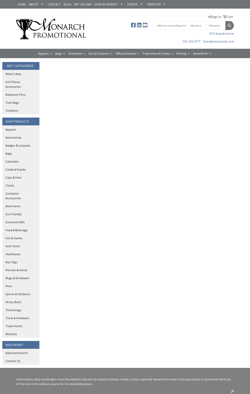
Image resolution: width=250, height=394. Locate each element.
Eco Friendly (13, 214)
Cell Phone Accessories (13, 84)
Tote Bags (12, 102)
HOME (22, 4)
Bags (58, 53)
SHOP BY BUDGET (106, 4)
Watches (11, 334)
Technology (13, 310)
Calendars (12, 161)
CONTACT (54, 4)
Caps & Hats (13, 177)
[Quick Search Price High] (216, 25)
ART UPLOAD (83, 4)
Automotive (13, 137)
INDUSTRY (154, 4)
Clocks (9, 185)
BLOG (67, 4)
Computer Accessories (13, 195)
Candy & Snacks (15, 169)
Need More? (201, 53)
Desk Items (12, 206)
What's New (13, 74)
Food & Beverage (16, 230)
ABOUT (33, 4)
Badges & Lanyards (17, 145)
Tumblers (11, 110)
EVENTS (132, 4)
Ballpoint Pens (15, 95)
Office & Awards (126, 53)
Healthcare (12, 254)
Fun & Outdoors (98, 53)
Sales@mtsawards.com (218, 41)
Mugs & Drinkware (17, 278)
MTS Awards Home (221, 33)
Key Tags (11, 262)
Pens (8, 286)
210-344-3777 (191, 41)
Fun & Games (14, 238)
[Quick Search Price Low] (198, 25)
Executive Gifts (15, 222)
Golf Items (12, 246)
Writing (181, 53)
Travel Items (13, 326)
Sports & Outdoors (17, 294)
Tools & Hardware (17, 318)
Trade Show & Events (156, 53)
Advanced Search (16, 353)
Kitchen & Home (16, 270)
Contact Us (12, 361)
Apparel (43, 53)
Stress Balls (13, 302)
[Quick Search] (170, 25)
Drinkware (75, 53)
